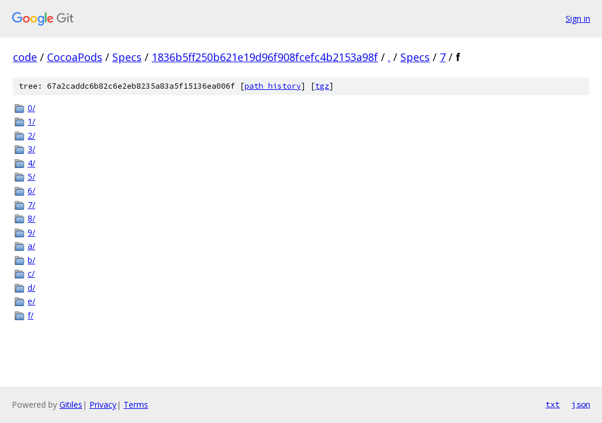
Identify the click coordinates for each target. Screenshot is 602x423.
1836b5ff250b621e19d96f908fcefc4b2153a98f (265, 57)
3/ (31, 149)
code (25, 57)
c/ (31, 273)
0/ (31, 107)
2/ (31, 135)
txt (553, 404)
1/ (31, 121)
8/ (31, 218)
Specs (127, 57)
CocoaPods (74, 57)
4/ (31, 163)
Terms (135, 404)
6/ (31, 190)
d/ (31, 287)
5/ (31, 176)
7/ (31, 204)
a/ (31, 245)
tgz (322, 86)
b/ (31, 260)
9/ (31, 232)
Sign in (578, 18)
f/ (31, 315)
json (580, 404)
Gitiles (70, 404)
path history (273, 86)
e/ (31, 301)
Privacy (102, 404)
